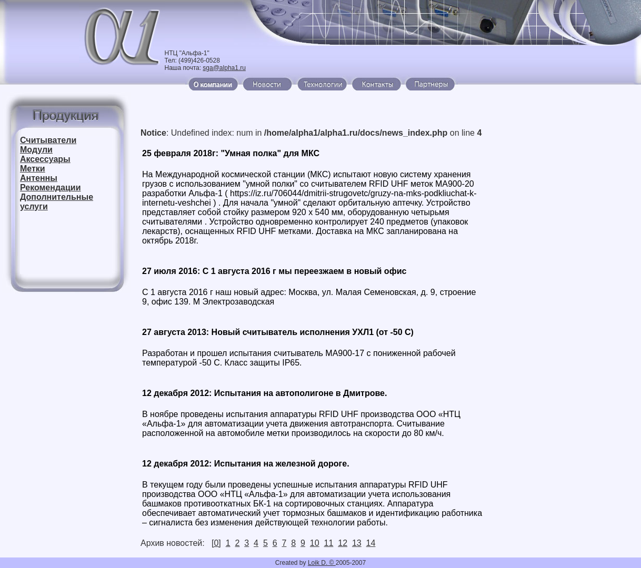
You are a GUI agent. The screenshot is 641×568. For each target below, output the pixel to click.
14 (371, 543)
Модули (36, 149)
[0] (216, 543)
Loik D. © (322, 562)
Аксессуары (45, 159)
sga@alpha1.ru (224, 68)
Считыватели (48, 140)
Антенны (38, 178)
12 (342, 543)
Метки (32, 168)
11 (329, 543)
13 (357, 543)
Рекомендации (50, 187)
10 (314, 543)
